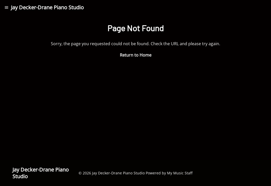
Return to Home (135, 55)
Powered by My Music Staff (169, 173)
